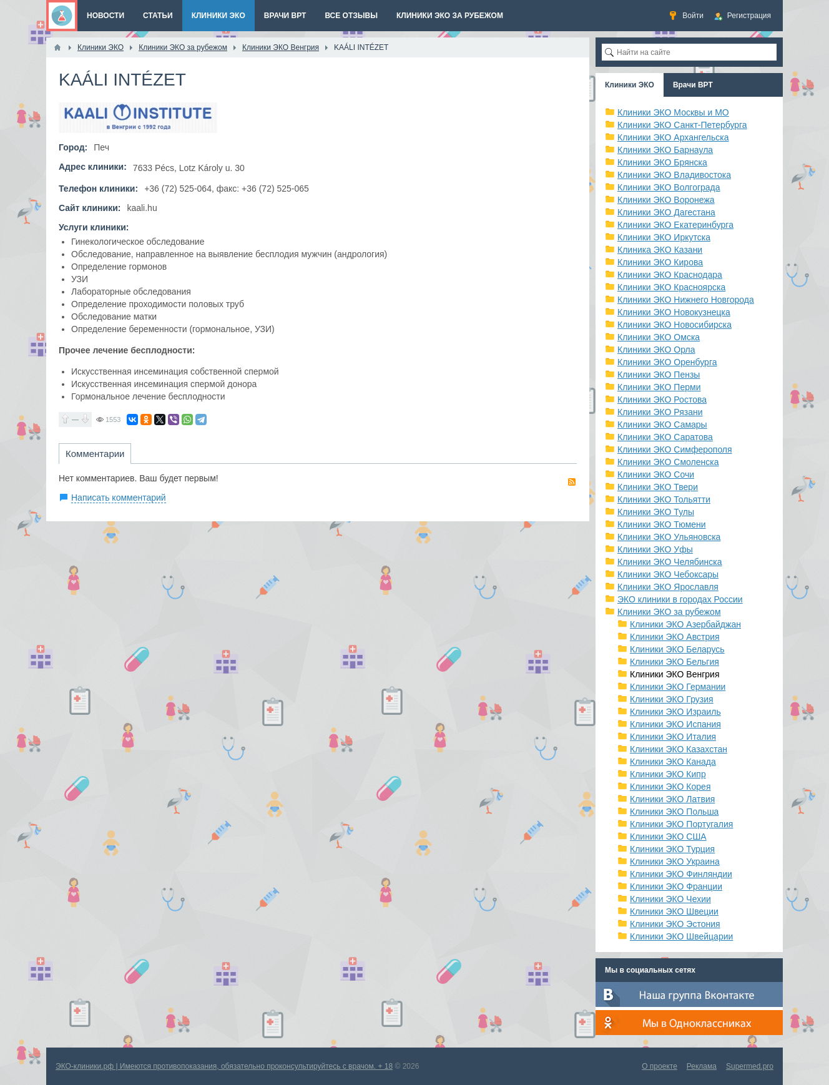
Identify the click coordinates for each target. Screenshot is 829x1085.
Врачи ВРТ (693, 85)
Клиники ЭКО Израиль (675, 712)
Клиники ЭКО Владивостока (674, 175)
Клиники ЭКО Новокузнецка (673, 312)
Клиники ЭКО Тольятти (663, 499)
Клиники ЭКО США (668, 837)
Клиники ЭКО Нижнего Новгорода (685, 300)
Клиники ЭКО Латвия (672, 799)
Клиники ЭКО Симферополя (674, 449)
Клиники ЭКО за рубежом (669, 612)
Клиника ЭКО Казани (659, 250)
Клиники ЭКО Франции (676, 886)
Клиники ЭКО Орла (656, 350)
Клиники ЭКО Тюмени (661, 524)
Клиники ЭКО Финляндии (681, 874)
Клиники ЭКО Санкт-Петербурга (682, 125)
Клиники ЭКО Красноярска (671, 287)
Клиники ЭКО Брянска (662, 162)
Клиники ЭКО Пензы (658, 375)
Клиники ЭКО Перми (658, 387)
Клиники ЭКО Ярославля (668, 587)
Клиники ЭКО (629, 85)
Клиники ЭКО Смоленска (668, 462)
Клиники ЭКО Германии (677, 687)
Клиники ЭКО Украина (675, 862)
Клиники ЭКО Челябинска (669, 562)
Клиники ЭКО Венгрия (675, 674)
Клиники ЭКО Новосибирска (674, 325)
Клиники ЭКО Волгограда (668, 187)
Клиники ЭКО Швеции (674, 911)
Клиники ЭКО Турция (672, 849)
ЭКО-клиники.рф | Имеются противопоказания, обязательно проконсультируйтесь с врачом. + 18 (224, 1066)
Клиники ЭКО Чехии (670, 899)
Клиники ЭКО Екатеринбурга (675, 225)
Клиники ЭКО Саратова (665, 437)
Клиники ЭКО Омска (658, 337)
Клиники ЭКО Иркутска (663, 237)
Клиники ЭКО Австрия (675, 637)
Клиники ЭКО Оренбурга (667, 362)
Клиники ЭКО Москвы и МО (673, 112)
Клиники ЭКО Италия (673, 737)
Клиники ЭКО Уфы (655, 549)
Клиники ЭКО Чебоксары (668, 574)
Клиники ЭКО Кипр (668, 774)
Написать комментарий (118, 498)
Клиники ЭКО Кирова (660, 262)
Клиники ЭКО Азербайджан (685, 624)
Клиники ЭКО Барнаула (665, 150)
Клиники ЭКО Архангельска (673, 137)
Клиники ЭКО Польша (674, 812)
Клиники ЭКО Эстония (675, 924)
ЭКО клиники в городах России (680, 599)
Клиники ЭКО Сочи (655, 474)
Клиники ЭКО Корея (670, 787)
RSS (572, 482)
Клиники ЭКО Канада (673, 762)
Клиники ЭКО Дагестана (666, 212)
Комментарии (95, 453)
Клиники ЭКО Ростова (662, 400)
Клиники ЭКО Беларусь (677, 649)
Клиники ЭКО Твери (657, 487)
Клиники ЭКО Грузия (672, 699)
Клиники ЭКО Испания (675, 724)
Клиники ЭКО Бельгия (674, 662)
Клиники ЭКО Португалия (681, 824)
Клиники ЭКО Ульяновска (668, 537)
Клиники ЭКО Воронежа (666, 200)
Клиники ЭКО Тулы (655, 512)
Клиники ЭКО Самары (662, 425)
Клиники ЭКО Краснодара (669, 275)
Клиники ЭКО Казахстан (678, 749)
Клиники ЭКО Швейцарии (681, 936)
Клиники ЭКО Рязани (660, 412)
